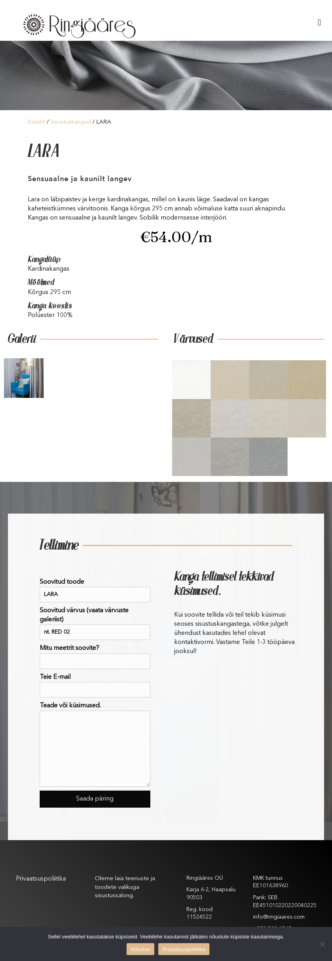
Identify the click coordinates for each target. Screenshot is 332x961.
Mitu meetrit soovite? (95, 657)
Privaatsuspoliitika (41, 879)
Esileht (36, 122)
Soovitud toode (95, 590)
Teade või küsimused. (95, 745)
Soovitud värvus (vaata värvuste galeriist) (95, 624)
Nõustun (140, 949)
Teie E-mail (95, 685)
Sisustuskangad (70, 122)
